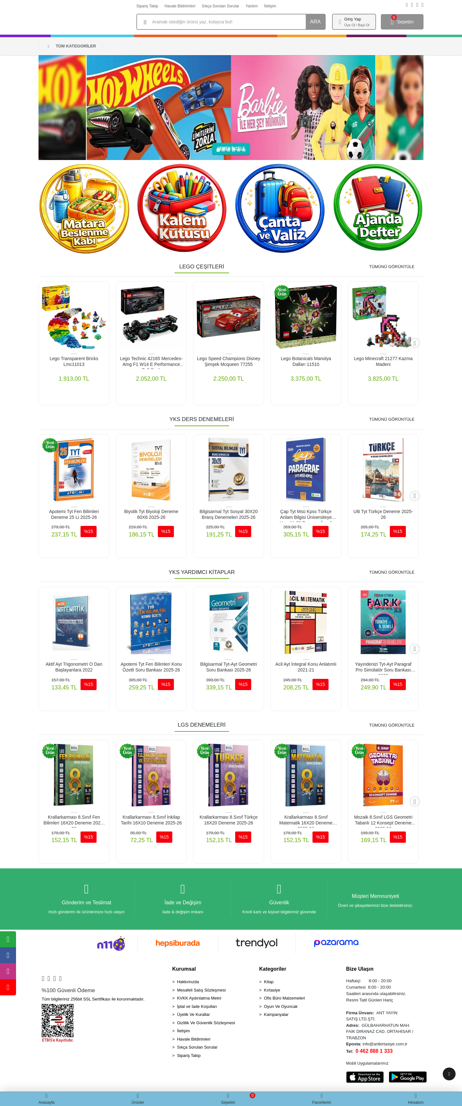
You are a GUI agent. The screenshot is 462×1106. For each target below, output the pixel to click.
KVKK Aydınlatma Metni (199, 1000)
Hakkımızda (188, 983)
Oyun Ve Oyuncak (281, 1008)
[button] (44, 107)
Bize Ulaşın (359, 971)
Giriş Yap (352, 19)
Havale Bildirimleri (180, 6)
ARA (315, 21)
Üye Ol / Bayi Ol (356, 25)
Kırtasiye (272, 992)
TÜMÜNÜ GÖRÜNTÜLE (392, 266)
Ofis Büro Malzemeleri (284, 1000)
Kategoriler (272, 971)
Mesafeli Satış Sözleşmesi (201, 992)
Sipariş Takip (147, 6)
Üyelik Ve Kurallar (193, 1016)
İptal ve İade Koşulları (197, 1008)
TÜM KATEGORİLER (72, 46)
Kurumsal (184, 971)
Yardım (252, 6)
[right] (418, 343)
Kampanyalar (276, 1016)
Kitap (269, 983)
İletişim (270, 6)
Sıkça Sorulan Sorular (220, 6)
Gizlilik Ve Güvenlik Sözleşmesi (206, 1024)
